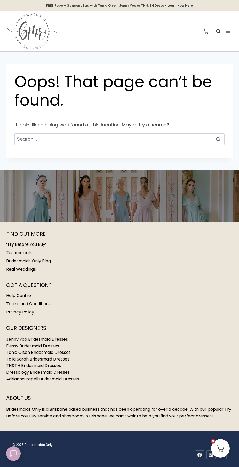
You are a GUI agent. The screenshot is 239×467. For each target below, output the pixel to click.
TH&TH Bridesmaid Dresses (33, 366)
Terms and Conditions (28, 304)
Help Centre (18, 295)
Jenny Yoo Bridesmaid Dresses (37, 339)
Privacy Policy (20, 312)
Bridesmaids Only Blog (28, 261)
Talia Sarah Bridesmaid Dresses (37, 359)
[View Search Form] (216, 31)
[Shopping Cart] (205, 31)
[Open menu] (228, 31)
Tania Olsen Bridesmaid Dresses (38, 352)
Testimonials (19, 253)
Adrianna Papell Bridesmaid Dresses (42, 379)
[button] (13, 453)
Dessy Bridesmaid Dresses (32, 346)
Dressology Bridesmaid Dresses (38, 372)
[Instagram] (211, 455)
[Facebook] (199, 455)
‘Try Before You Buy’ (26, 244)
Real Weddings (21, 269)
